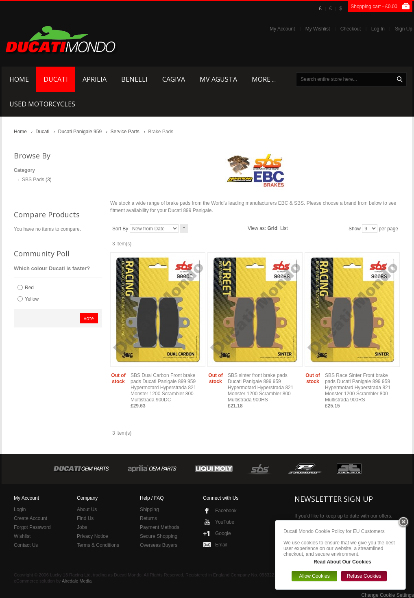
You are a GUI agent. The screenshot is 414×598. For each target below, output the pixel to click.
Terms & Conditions (98, 545)
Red (29, 287)
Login (20, 509)
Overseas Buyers (158, 545)
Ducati (42, 131)
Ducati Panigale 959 (80, 131)
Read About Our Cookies (342, 562)
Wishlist (22, 536)
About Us (87, 509)
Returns (148, 518)
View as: (257, 228)
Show (355, 229)
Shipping (149, 509)
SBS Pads (33, 179)
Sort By (120, 229)
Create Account (30, 518)
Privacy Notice (92, 536)
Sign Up (403, 29)
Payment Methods (159, 527)
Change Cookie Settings (388, 595)
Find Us (85, 518)
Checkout (350, 29)
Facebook (226, 511)
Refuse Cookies (364, 576)
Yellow (32, 299)
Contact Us (26, 545)
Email (221, 545)
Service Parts (124, 131)
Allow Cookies (314, 576)
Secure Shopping (158, 536)
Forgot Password (32, 527)
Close (403, 522)
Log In (378, 29)
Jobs (82, 527)
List (284, 228)
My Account (282, 29)
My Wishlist (317, 29)
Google (223, 533)
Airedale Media (77, 580)
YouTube (224, 522)
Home (20, 131)
